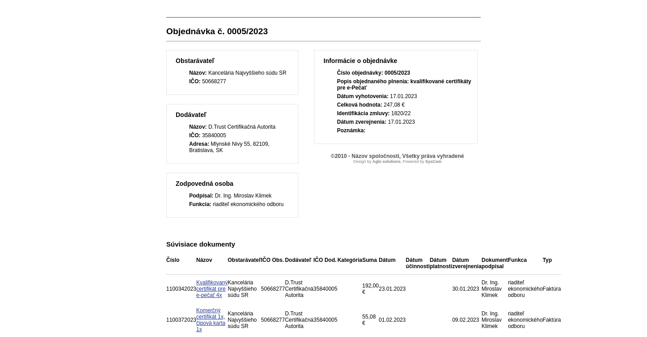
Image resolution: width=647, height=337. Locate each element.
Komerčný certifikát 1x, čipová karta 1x (211, 320)
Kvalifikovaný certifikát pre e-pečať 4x (212, 288)
